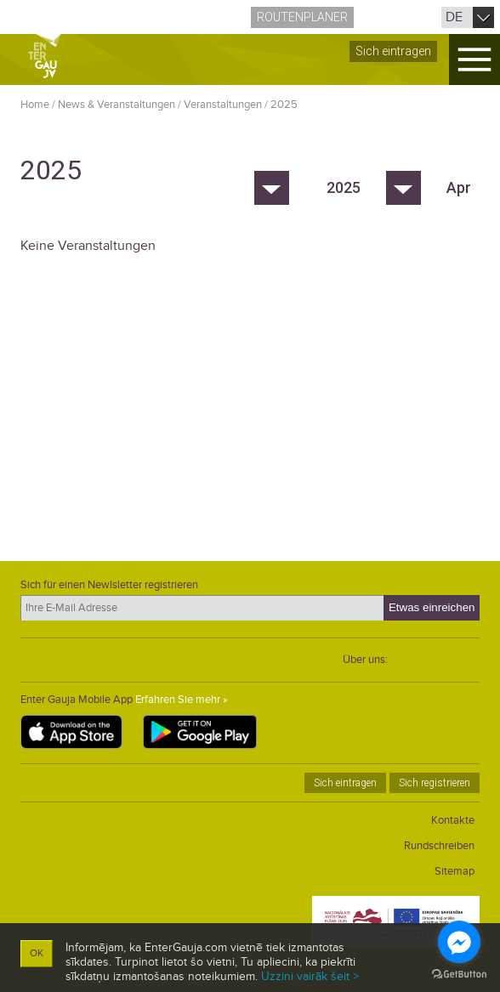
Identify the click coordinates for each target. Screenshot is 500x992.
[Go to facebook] (459, 942)
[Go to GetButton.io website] (459, 974)
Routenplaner (302, 17)
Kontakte (452, 820)
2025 (284, 104)
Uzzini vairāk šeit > (310, 976)
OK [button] (36, 953)
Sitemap (454, 871)
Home (34, 104)
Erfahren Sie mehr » (181, 699)
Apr (458, 187)
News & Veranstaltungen (116, 104)
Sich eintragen (393, 51)
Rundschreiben (439, 846)
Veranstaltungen (223, 104)
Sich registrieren (434, 783)
